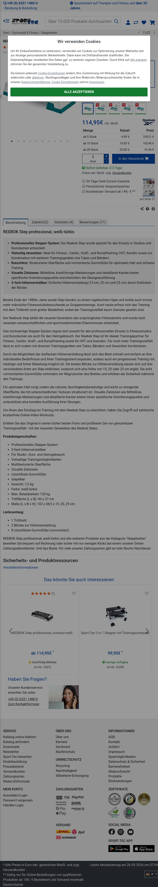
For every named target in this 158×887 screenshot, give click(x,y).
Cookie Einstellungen (51, 73)
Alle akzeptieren (79, 92)
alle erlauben (138, 60)
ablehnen (38, 77)
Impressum (96, 82)
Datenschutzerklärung (35, 82)
